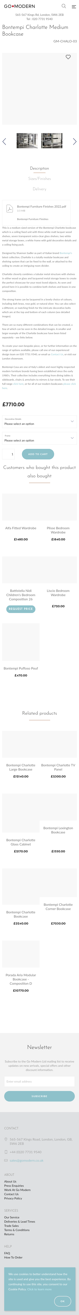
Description (39, 169)
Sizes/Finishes (39, 179)
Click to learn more (39, 1289)
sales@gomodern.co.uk (26, 1160)
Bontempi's (66, 253)
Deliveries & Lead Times (19, 1221)
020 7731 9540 (42, 19)
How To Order (13, 1257)
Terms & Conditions (16, 1230)
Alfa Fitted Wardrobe (20, 528)
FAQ (7, 1253)
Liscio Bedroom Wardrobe (58, 593)
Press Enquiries (14, 1185)
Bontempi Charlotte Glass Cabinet (20, 842)
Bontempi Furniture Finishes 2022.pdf (41, 206)
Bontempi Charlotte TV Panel (58, 767)
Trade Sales (11, 1225)
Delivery (39, 189)
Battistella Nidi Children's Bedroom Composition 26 (20, 595)
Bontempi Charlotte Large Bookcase (20, 767)
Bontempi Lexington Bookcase (58, 830)
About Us (10, 1181)
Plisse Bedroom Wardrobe (58, 530)
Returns (9, 1234)
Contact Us (57, 354)
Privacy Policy (13, 1198)
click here (18, 383)
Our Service (11, 1217)
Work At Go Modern (17, 1190)
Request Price (21, 609)
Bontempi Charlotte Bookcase (20, 914)
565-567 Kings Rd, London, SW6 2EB (39, 14)
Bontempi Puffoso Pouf (21, 668)
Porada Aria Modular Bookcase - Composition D (21, 979)
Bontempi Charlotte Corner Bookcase (58, 906)
